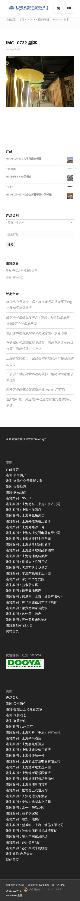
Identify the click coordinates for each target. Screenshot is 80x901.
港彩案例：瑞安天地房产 (23, 590)
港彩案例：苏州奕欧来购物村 (27, 619)
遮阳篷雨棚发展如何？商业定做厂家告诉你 (36, 333)
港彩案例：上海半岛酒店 (23, 510)
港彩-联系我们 (16, 492)
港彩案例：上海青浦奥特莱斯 (27, 556)
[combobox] (40, 222)
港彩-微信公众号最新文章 (21, 270)
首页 (21, 19)
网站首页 (12, 631)
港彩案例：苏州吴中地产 (23, 614)
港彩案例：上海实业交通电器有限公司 (33, 533)
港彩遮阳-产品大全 (19, 625)
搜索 (10, 244)
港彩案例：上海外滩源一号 (25, 527)
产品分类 (12, 469)
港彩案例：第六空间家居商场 (27, 608)
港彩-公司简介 (16, 475)
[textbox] (40, 222)
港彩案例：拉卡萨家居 (22, 585)
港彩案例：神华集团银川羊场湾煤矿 (31, 602)
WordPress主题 (14, 895)
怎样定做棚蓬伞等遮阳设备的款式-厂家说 (35, 389)
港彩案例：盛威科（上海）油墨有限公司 (35, 596)
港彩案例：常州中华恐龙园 (25, 579)
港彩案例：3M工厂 (19, 498)
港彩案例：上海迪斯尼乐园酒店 (28, 544)
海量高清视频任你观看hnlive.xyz (26, 439)
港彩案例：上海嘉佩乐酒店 (25, 515)
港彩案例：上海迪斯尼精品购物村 (30, 550)
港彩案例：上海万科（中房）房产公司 (33, 504)
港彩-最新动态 (14, 277)
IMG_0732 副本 (21, 42)
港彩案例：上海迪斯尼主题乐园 (28, 538)
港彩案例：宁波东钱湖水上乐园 (28, 573)
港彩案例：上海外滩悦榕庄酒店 (28, 521)
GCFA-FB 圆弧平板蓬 (38, 19)
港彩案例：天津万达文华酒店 (27, 567)
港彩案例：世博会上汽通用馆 (27, 562)
